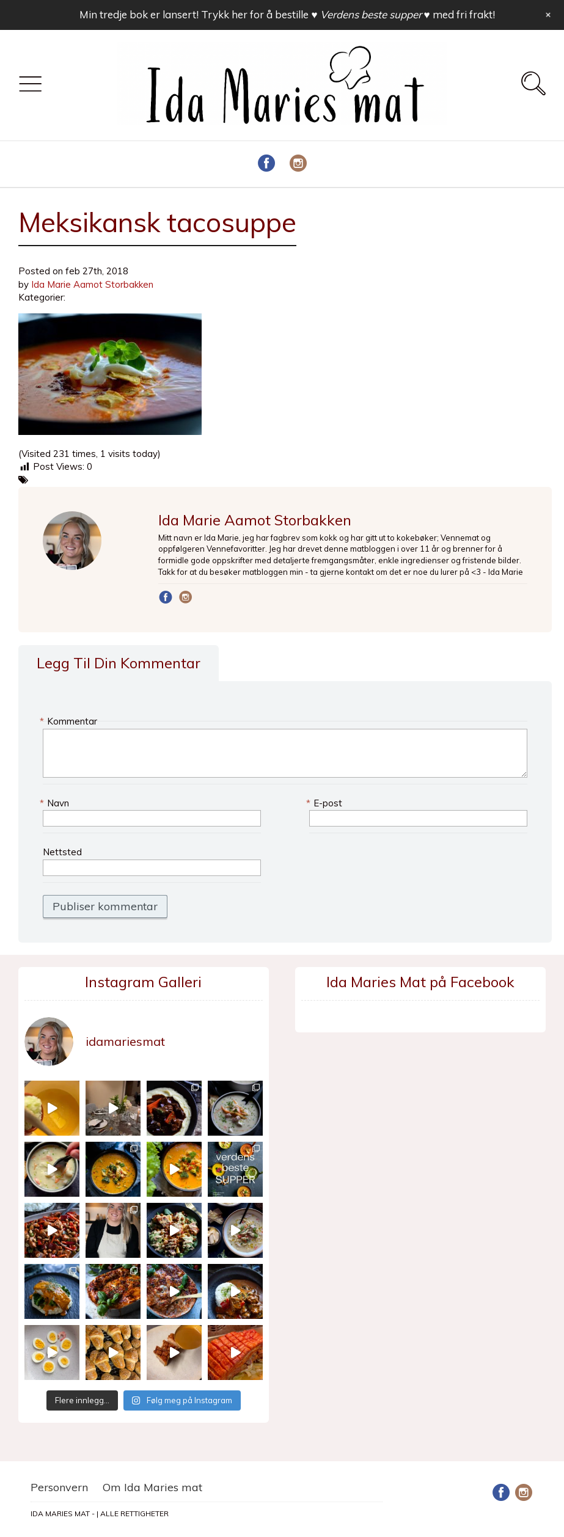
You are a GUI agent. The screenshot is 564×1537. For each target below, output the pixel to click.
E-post (325, 803)
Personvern (59, 1487)
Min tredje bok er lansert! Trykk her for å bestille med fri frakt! (286, 14)
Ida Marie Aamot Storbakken (92, 284)
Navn (56, 803)
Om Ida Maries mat (152, 1487)
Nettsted (62, 852)
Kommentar (70, 721)
